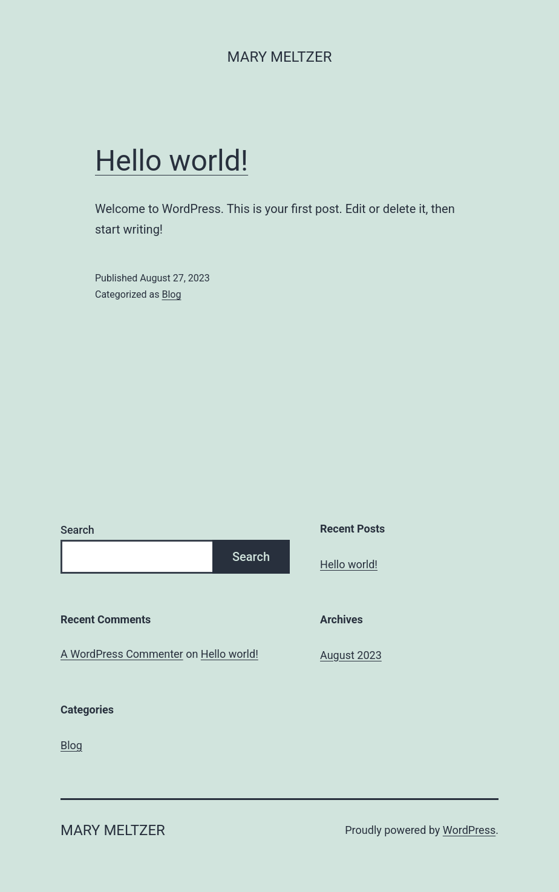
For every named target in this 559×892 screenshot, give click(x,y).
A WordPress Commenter (121, 654)
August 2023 (351, 655)
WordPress (469, 830)
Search (77, 529)
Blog (171, 294)
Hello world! (171, 160)
